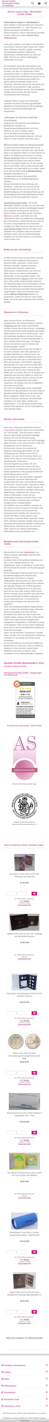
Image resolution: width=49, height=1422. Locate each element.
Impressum (42, 1413)
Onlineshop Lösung (10, 1418)
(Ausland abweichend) (24, 905)
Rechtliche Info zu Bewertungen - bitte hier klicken (24, 726)
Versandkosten (32, 1413)
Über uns (7, 216)
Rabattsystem (29, 552)
